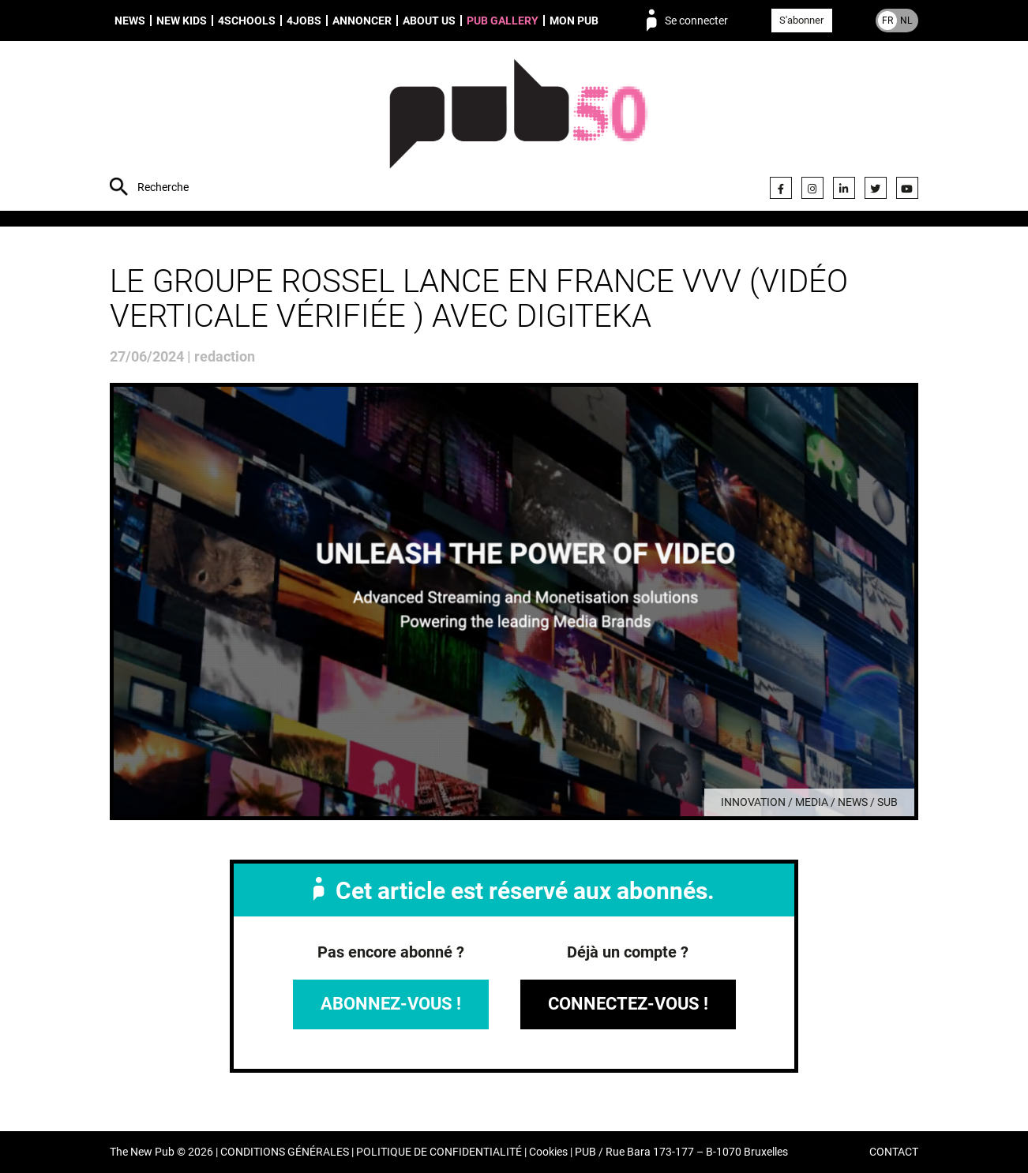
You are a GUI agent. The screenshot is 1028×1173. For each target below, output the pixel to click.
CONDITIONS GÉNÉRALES (284, 1152)
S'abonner (801, 20)
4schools (247, 20)
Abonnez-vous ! (391, 1004)
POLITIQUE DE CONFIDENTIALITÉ (439, 1152)
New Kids (181, 20)
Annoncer (362, 20)
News (129, 20)
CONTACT (893, 1152)
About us (429, 20)
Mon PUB (574, 20)
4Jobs (304, 20)
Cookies (548, 1152)
